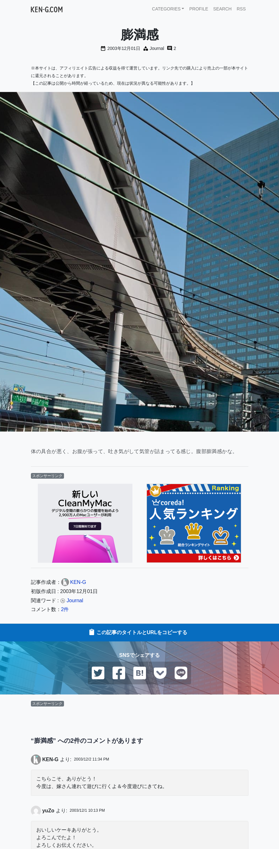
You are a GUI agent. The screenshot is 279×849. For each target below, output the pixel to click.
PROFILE (198, 8)
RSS (241, 8)
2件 (65, 609)
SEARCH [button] (222, 8)
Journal (157, 48)
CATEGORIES (166, 8)
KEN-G (50, 759)
